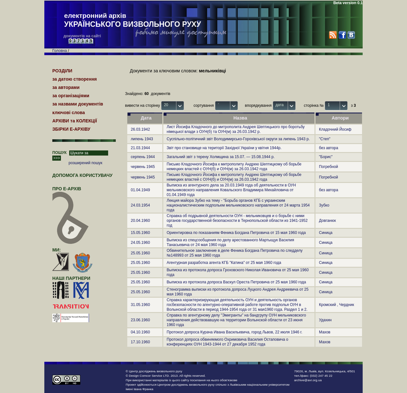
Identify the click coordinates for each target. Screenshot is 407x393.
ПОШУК (59, 152)
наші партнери (71, 278)
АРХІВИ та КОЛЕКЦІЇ (74, 120)
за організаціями (70, 95)
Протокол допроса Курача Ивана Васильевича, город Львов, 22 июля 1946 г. (234, 332)
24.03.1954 (140, 205)
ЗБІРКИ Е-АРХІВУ (71, 129)
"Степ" (324, 139)
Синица (325, 232)
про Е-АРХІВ (70, 191)
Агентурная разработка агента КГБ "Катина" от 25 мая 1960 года (224, 262)
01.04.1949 (140, 190)
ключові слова (68, 112)
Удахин (325, 320)
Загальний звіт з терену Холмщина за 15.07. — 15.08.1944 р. (221, 157)
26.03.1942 (140, 129)
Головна (59, 50)
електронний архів (132, 20)
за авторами (65, 87)
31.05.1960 (140, 304)
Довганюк (327, 220)
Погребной (328, 166)
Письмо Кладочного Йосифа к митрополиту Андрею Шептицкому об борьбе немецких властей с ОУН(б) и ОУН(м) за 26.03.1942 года (234, 166)
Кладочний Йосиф (335, 129)
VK (351, 35)
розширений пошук (85, 163)
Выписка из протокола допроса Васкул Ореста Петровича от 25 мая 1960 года (236, 282)
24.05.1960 (140, 242)
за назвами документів (77, 103)
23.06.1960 (140, 320)
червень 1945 (143, 166)
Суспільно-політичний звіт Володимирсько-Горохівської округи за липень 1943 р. (238, 139)
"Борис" (325, 157)
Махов (324, 332)
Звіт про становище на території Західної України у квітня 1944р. (224, 148)
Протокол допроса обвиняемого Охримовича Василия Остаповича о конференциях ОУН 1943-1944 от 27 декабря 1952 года (227, 341)
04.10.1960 (140, 332)
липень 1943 (142, 139)
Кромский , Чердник (336, 304)
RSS (333, 35)
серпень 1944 (143, 157)
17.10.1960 (140, 342)
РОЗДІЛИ (62, 70)
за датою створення (74, 79)
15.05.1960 (140, 232)
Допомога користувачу (82, 175)
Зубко (324, 205)
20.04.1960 (140, 220)
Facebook (342, 35)
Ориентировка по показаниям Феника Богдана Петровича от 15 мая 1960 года (236, 232)
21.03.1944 (140, 148)
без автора (328, 148)
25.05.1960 (140, 253)
